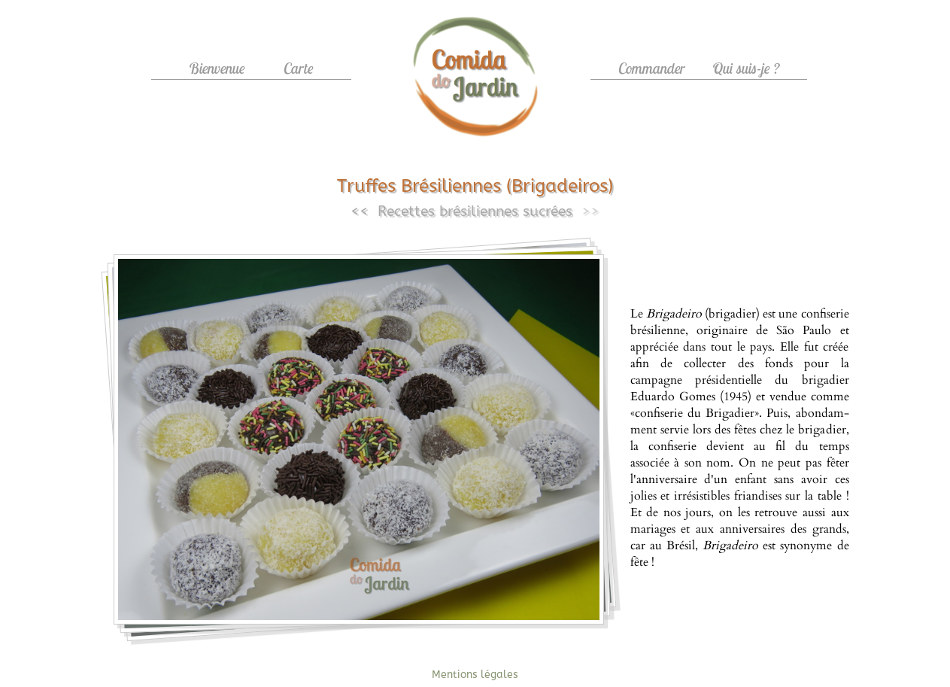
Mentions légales (475, 674)
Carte (299, 68)
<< (360, 211)
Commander (651, 68)
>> (590, 211)
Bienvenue (217, 68)
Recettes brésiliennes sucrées (475, 211)
